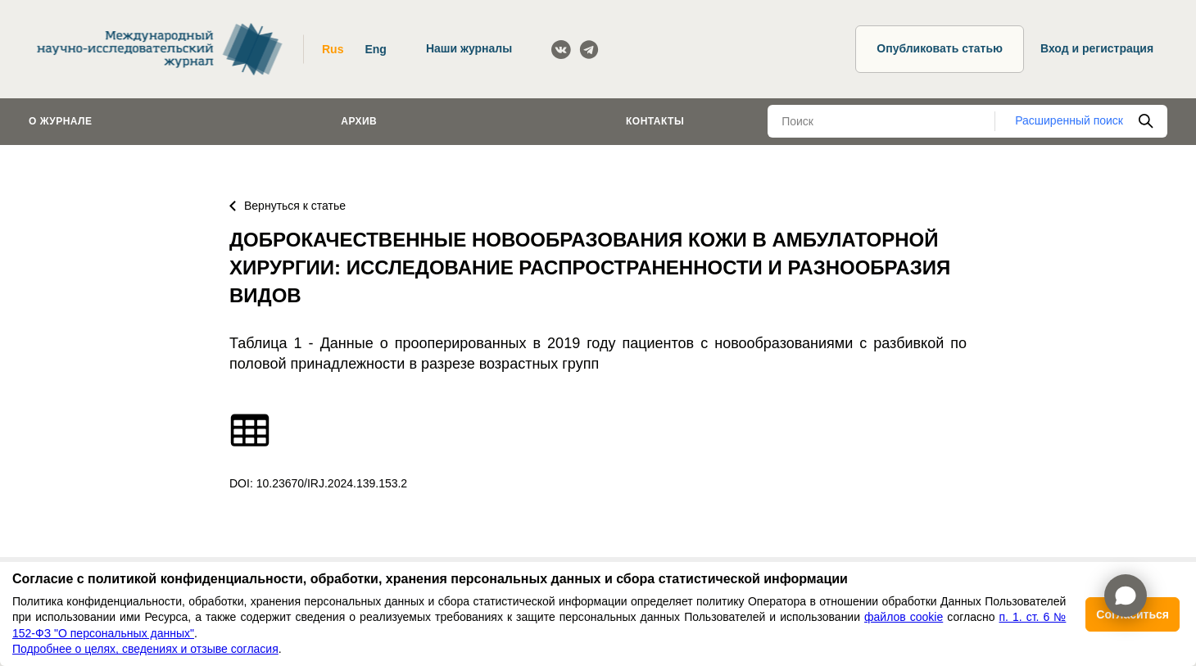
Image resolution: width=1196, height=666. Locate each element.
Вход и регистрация (1096, 48)
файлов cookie (903, 616)
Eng (375, 49)
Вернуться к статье (287, 205)
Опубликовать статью (940, 48)
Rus (332, 49)
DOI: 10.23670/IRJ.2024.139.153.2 (318, 483)
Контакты (655, 121)
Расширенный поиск (1069, 120)
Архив (359, 121)
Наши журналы (469, 48)
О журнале (61, 121)
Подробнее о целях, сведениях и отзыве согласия (145, 648)
